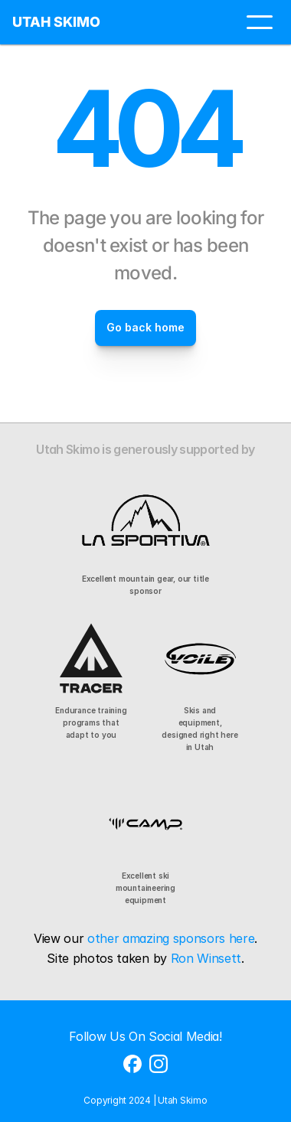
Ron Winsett (206, 958)
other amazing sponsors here (170, 938)
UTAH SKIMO (56, 22)
